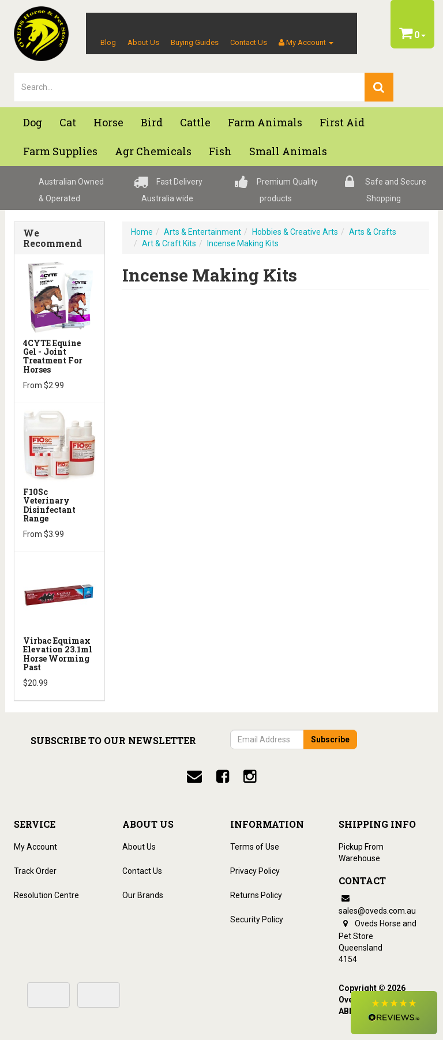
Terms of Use (254, 846)
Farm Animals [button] (265, 122)
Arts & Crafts (372, 231)
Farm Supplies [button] (60, 151)
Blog (108, 42)
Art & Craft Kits (169, 243)
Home (142, 231)
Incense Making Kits (243, 243)
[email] (194, 776)
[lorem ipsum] (189, 87)
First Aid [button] (342, 122)
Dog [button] (32, 122)
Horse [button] (108, 122)
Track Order (35, 871)
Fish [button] (220, 151)
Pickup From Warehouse (361, 852)
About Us (143, 42)
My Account (35, 846)
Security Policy (256, 919)
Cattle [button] (195, 122)
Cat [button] (67, 122)
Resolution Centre (46, 895)
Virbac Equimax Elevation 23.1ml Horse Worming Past (57, 654)
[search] (379, 87)
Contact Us (248, 42)
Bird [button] (152, 122)
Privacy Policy (255, 871)
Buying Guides (195, 42)
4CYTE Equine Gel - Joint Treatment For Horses (52, 356)
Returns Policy (256, 895)
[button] (394, 1012)
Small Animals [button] (288, 151)
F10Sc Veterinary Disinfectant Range (49, 505)
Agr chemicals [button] (153, 151)
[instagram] (250, 776)
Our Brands (142, 895)
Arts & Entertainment (202, 231)
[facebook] (222, 776)
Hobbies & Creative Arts (295, 231)
